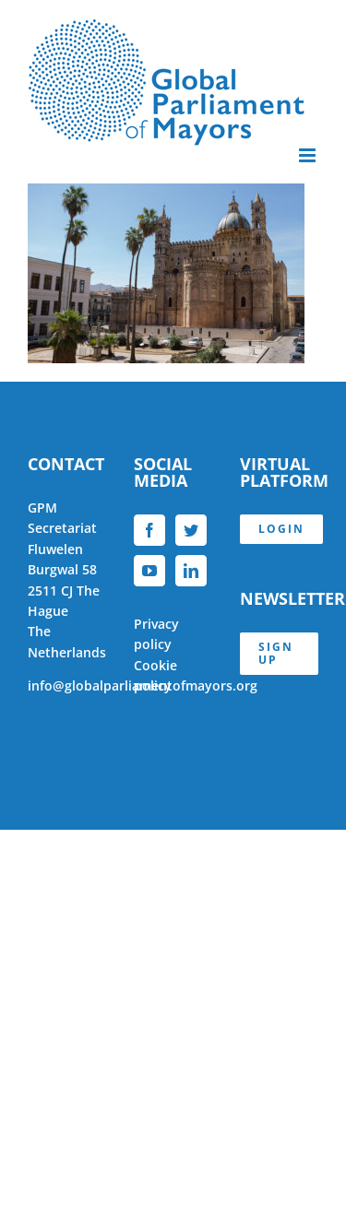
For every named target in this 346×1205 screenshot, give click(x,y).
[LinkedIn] (191, 570)
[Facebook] (149, 530)
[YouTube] (149, 570)
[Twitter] (191, 530)
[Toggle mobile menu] (308, 155)
